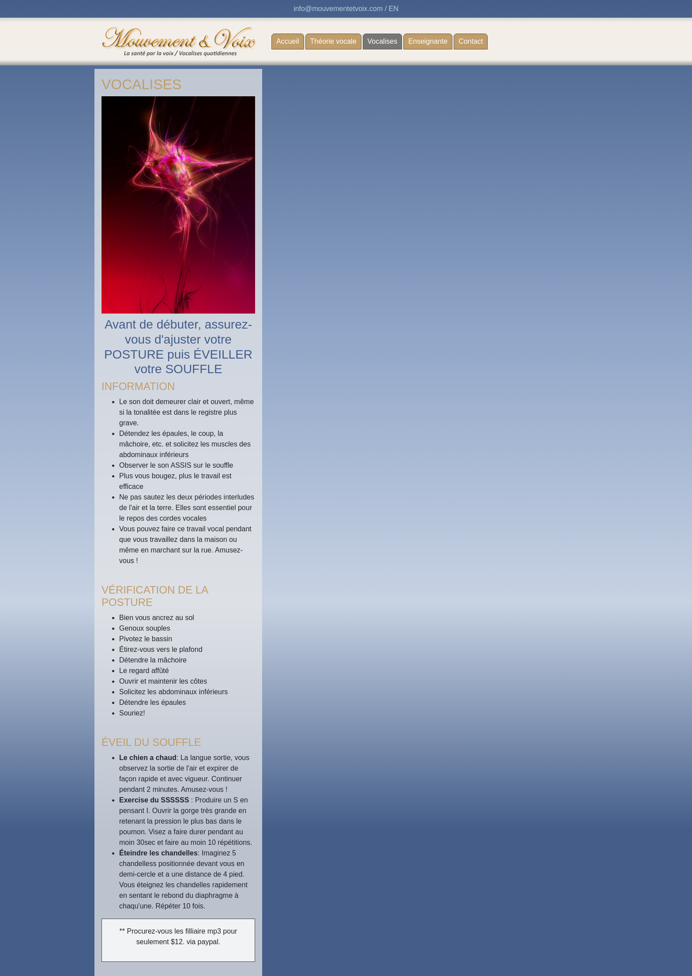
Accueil (287, 41)
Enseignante (428, 41)
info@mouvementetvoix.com (338, 8)
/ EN (392, 8)
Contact (471, 41)
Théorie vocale (333, 41)
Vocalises (385, 40)
